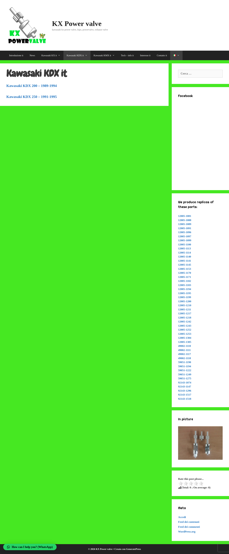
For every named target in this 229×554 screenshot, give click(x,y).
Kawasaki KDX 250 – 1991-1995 (31, 97)
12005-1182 (184, 280)
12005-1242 (184, 321)
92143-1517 (184, 394)
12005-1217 (184, 313)
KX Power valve (77, 24)
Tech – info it (127, 55)
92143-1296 (184, 390)
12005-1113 (184, 248)
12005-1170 (184, 272)
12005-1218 (184, 317)
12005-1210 (184, 305)
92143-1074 (184, 382)
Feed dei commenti (189, 526)
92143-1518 (184, 398)
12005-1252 (184, 329)
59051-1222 (184, 370)
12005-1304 (184, 337)
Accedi (182, 517)
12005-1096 (184, 232)
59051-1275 (184, 378)
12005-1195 (184, 293)
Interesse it (145, 55)
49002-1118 (184, 358)
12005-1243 (184, 325)
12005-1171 (184, 277)
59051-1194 (184, 366)
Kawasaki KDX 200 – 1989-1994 (31, 86)
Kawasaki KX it (52, 55)
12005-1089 (184, 224)
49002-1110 (184, 345)
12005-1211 (184, 309)
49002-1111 (184, 350)
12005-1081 (184, 216)
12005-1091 (184, 228)
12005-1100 (184, 244)
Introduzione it (16, 55)
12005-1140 (184, 256)
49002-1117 (184, 354)
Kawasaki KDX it (78, 55)
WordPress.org (186, 531)
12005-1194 (184, 289)
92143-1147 (184, 386)
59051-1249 (184, 374)
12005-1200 (184, 301)
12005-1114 (184, 252)
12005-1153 (184, 268)
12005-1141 (184, 260)
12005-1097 (184, 236)
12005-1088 (184, 220)
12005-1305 (184, 341)
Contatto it (162, 55)
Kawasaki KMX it (106, 55)
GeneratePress (133, 549)
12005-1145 (184, 264)
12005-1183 (184, 285)
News (32, 55)
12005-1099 (184, 240)
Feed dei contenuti (188, 521)
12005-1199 (184, 297)
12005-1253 (184, 333)
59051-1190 (184, 362)
